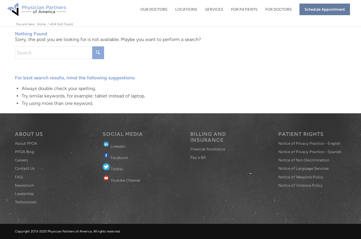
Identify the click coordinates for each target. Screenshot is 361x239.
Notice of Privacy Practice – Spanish (309, 152)
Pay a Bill (198, 157)
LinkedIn (114, 145)
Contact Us (24, 168)
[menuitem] (153, 9)
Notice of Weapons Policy (301, 177)
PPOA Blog (24, 152)
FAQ (19, 177)
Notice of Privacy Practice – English (309, 143)
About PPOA (26, 143)
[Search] (59, 52)
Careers (21, 160)
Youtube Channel (121, 178)
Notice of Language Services (303, 168)
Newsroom (24, 185)
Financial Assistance (207, 149)
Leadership (24, 193)
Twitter (113, 167)
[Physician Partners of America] (36, 9)
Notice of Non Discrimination (303, 160)
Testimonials (26, 202)
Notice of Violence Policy (300, 185)
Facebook (115, 156)
